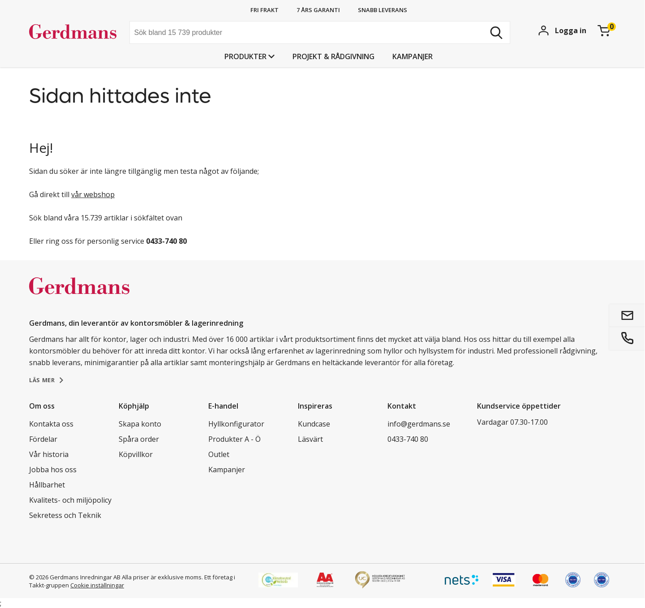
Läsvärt (310, 439)
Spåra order (139, 439)
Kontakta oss (51, 424)
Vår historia (49, 454)
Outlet (218, 454)
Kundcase (314, 424)
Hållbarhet (47, 485)
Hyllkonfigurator (236, 424)
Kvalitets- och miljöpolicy (70, 500)
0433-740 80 (407, 439)
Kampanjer (412, 56)
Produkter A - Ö (234, 439)
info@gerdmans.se (418, 424)
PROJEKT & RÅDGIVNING (333, 56)
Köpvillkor (136, 454)
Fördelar (43, 439)
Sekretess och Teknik (65, 515)
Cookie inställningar (97, 585)
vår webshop (93, 194)
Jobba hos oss (53, 469)
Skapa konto (140, 424)
